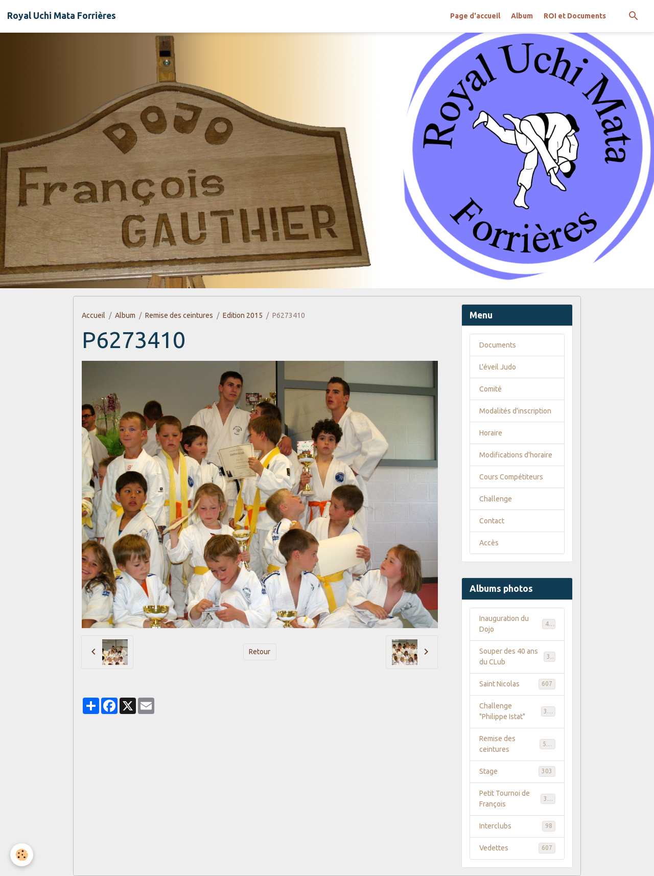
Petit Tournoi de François (517, 798)
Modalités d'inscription (515, 411)
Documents (497, 345)
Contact (491, 521)
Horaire (490, 433)
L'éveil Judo (497, 367)
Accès (489, 543)
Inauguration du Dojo (517, 623)
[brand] (61, 15)
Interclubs (517, 826)
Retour (259, 652)
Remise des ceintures (179, 315)
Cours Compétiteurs (511, 477)
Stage (517, 771)
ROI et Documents (575, 16)
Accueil (93, 315)
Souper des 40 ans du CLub (517, 656)
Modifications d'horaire (515, 455)
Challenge (495, 499)
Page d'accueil (475, 16)
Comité (490, 389)
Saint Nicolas (517, 684)
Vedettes (517, 848)
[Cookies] (21, 854)
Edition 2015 (243, 315)
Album (522, 16)
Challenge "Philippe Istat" (517, 711)
